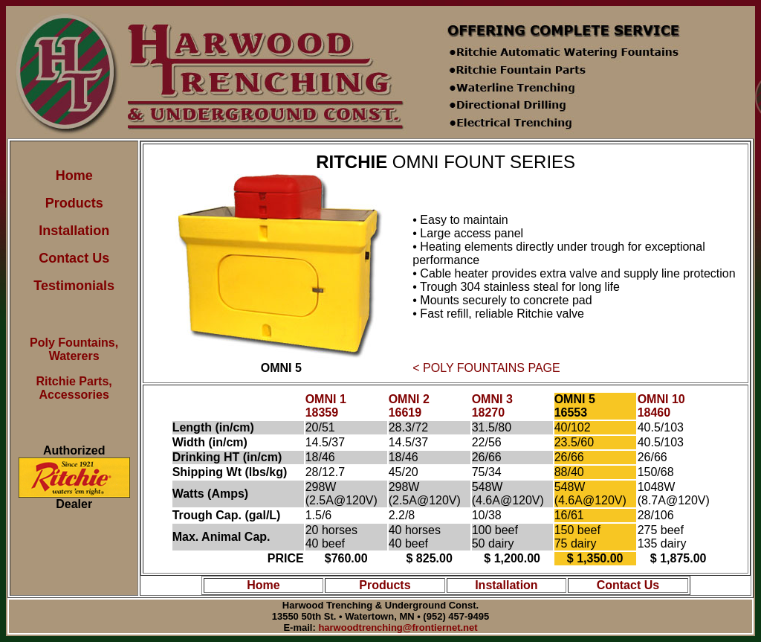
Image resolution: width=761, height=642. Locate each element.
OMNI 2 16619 (409, 406)
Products (74, 203)
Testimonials (73, 285)
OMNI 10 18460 (661, 406)
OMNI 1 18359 (325, 406)
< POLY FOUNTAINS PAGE (486, 368)
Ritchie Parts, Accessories (74, 388)
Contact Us (74, 258)
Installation (74, 230)
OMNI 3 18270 (492, 406)
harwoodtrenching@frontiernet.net (397, 627)
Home (74, 175)
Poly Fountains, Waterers (74, 349)
